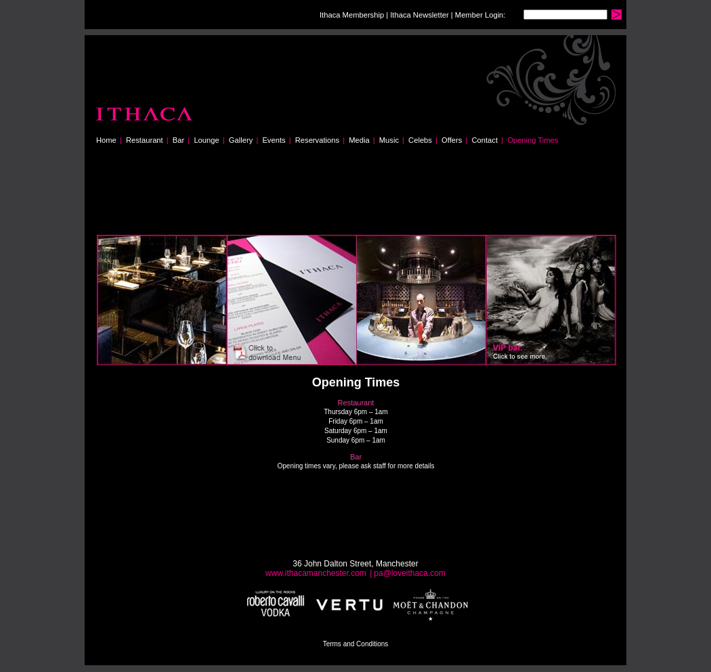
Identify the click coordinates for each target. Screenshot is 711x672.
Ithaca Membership (352, 15)
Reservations (317, 140)
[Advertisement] (343, 196)
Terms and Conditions (356, 644)
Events (273, 140)
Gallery (241, 140)
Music (389, 140)
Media (359, 140)
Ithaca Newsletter (419, 15)
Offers (451, 140)
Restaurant (144, 140)
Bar (178, 140)
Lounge (206, 140)
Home (106, 140)
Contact (484, 140)
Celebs (420, 140)
